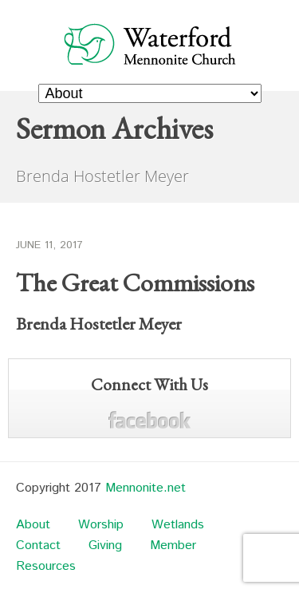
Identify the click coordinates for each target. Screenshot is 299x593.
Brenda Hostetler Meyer (99, 323)
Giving (105, 545)
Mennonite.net (145, 488)
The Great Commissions (135, 282)
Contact (38, 545)
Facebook (149, 420)
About (33, 525)
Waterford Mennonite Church (149, 43)
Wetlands (177, 525)
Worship (101, 525)
